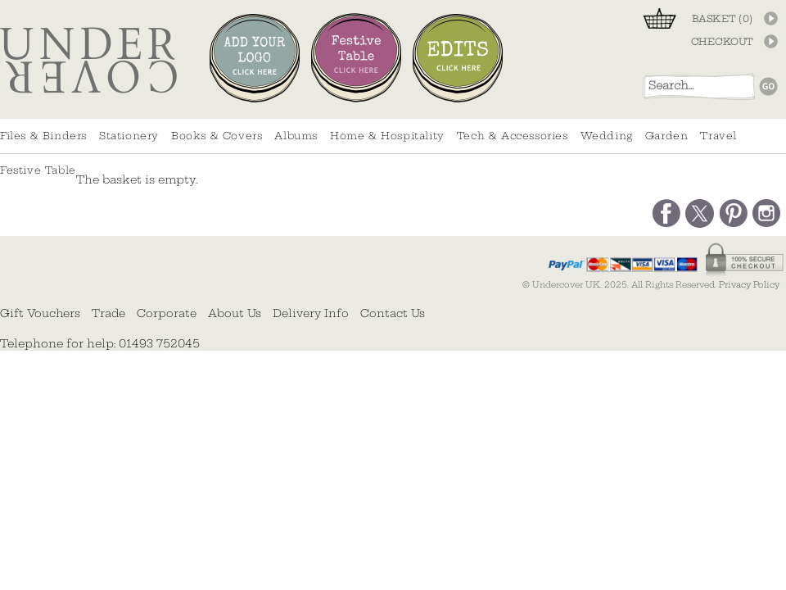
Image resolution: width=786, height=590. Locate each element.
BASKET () (722, 19)
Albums (296, 135)
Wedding (606, 135)
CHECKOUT (722, 42)
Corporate (166, 313)
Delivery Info (311, 313)
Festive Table (38, 170)
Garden (667, 135)
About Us (234, 313)
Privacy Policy (749, 284)
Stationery (129, 135)
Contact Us (392, 313)
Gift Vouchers (40, 313)
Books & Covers (216, 135)
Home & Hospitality (387, 135)
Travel (718, 135)
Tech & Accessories (512, 135)
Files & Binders (43, 135)
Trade (108, 313)
